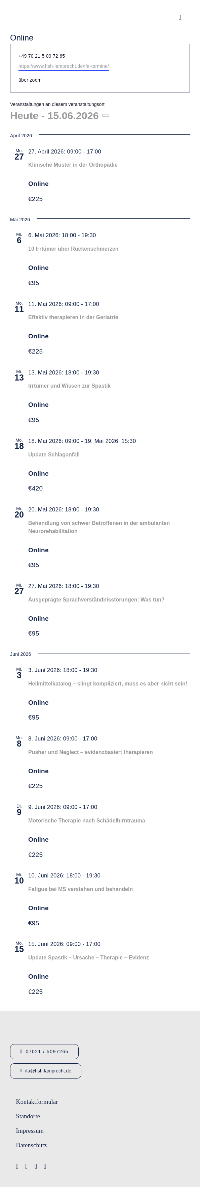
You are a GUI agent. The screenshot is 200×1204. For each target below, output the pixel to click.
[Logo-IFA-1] (133, 1097)
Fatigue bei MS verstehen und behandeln (80, 889)
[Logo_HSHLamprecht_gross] (43, 8)
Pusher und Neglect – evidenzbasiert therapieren (90, 752)
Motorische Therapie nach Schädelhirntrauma (86, 820)
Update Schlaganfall (54, 454)
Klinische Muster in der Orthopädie (73, 165)
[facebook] (17, 1166)
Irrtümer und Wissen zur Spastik (69, 386)
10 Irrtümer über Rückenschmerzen (73, 249)
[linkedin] (45, 1166)
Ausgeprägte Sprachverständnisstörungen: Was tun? (96, 600)
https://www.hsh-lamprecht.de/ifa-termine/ (63, 66)
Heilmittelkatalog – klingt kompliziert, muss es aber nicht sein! (107, 684)
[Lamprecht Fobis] (133, 1124)
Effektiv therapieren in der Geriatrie (73, 317)
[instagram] (36, 1166)
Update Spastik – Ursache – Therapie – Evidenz (88, 957)
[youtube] (26, 1166)
